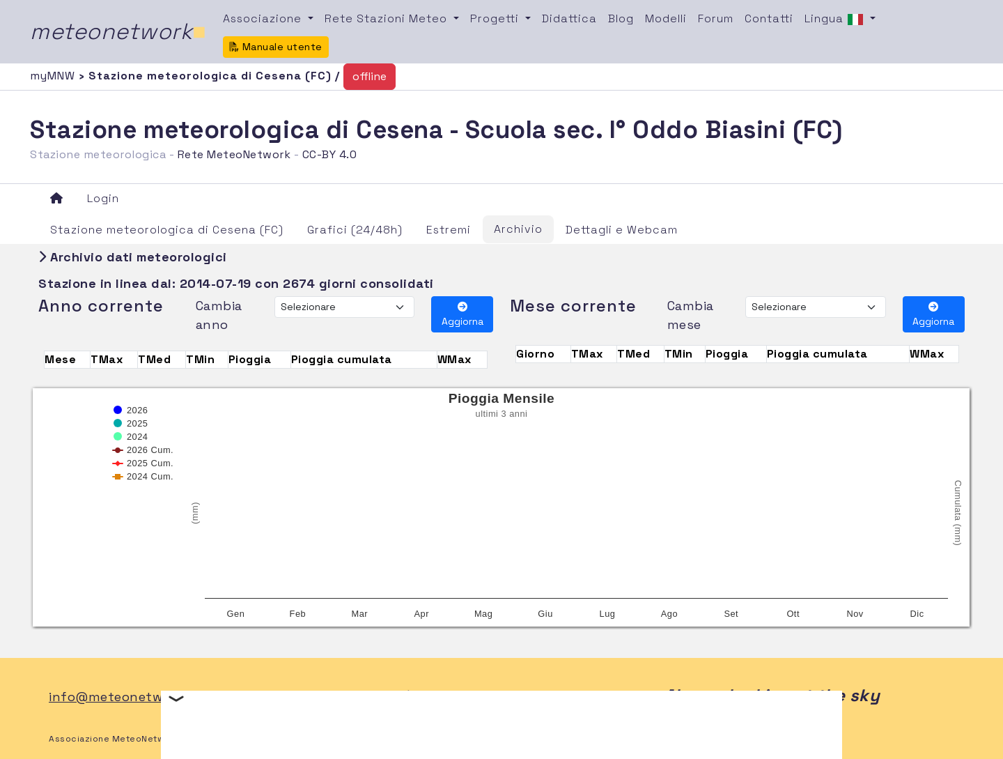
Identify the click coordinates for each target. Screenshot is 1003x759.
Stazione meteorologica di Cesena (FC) (166, 229)
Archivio (518, 229)
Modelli (666, 18)
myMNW (54, 75)
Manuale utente (275, 46)
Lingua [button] (835, 19)
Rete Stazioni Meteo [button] (388, 18)
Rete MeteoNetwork (234, 154)
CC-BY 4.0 (329, 154)
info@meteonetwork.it (122, 697)
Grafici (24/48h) (355, 229)
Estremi (448, 229)
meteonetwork (118, 31)
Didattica (569, 18)
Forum (715, 18)
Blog (621, 18)
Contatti (769, 18)
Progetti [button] (496, 18)
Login (103, 198)
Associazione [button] (264, 18)
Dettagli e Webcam (622, 229)
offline (369, 76)
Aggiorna (462, 315)
